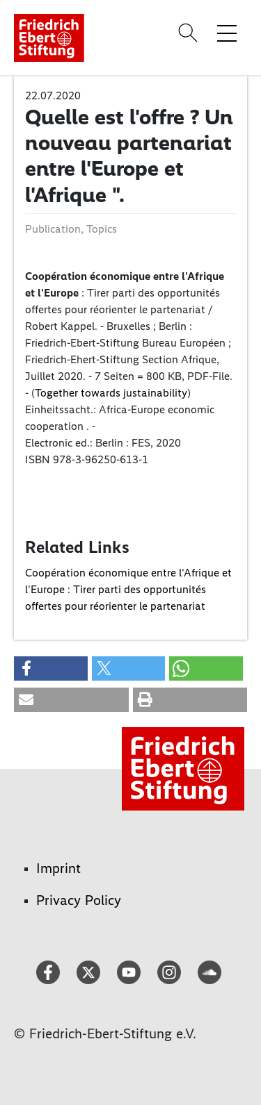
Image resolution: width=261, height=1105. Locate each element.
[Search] (190, 32)
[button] (51, 668)
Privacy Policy (78, 900)
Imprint (58, 868)
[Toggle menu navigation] (227, 32)
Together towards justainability (111, 392)
